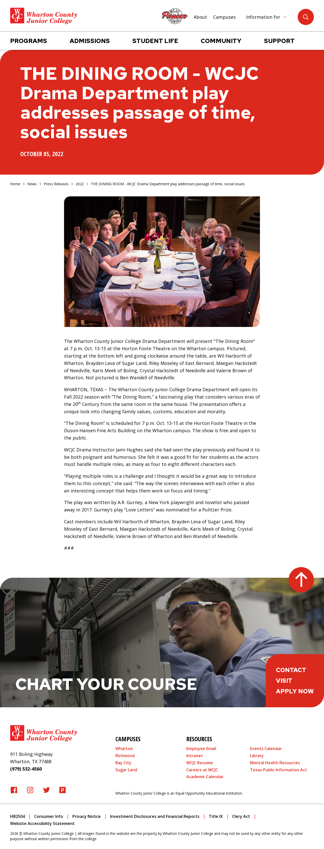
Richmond (125, 755)
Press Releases (56, 183)
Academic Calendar (205, 776)
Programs (28, 41)
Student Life (155, 41)
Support (279, 41)
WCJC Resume (199, 762)
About (200, 17)
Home (15, 183)
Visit (284, 681)
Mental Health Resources (275, 762)
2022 (80, 183)
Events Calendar (266, 748)
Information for (263, 17)
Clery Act (241, 816)
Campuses (224, 17)
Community (221, 41)
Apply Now (295, 691)
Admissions (90, 41)
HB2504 (17, 816)
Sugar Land (126, 770)
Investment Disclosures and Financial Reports (154, 816)
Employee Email (201, 748)
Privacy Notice (86, 816)
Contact (291, 670)
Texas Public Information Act (278, 770)
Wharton (124, 748)
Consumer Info (48, 816)
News (32, 183)
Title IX (216, 816)
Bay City (123, 762)
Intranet (194, 755)
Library (257, 755)
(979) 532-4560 (26, 769)
